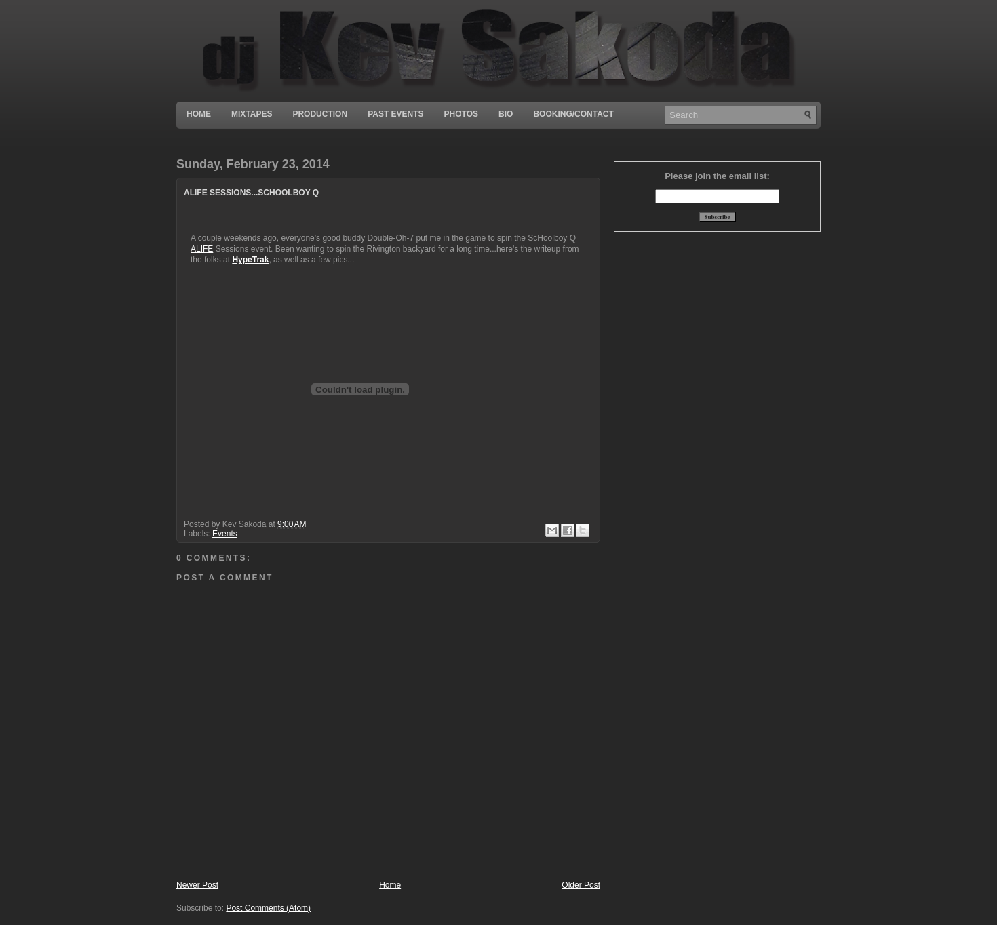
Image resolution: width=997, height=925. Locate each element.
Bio (505, 114)
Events (224, 533)
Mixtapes (251, 114)
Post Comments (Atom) (268, 908)
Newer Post (197, 885)
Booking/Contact (573, 114)
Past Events (395, 114)
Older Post (581, 885)
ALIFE (202, 249)
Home (199, 114)
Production (319, 114)
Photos (461, 114)
